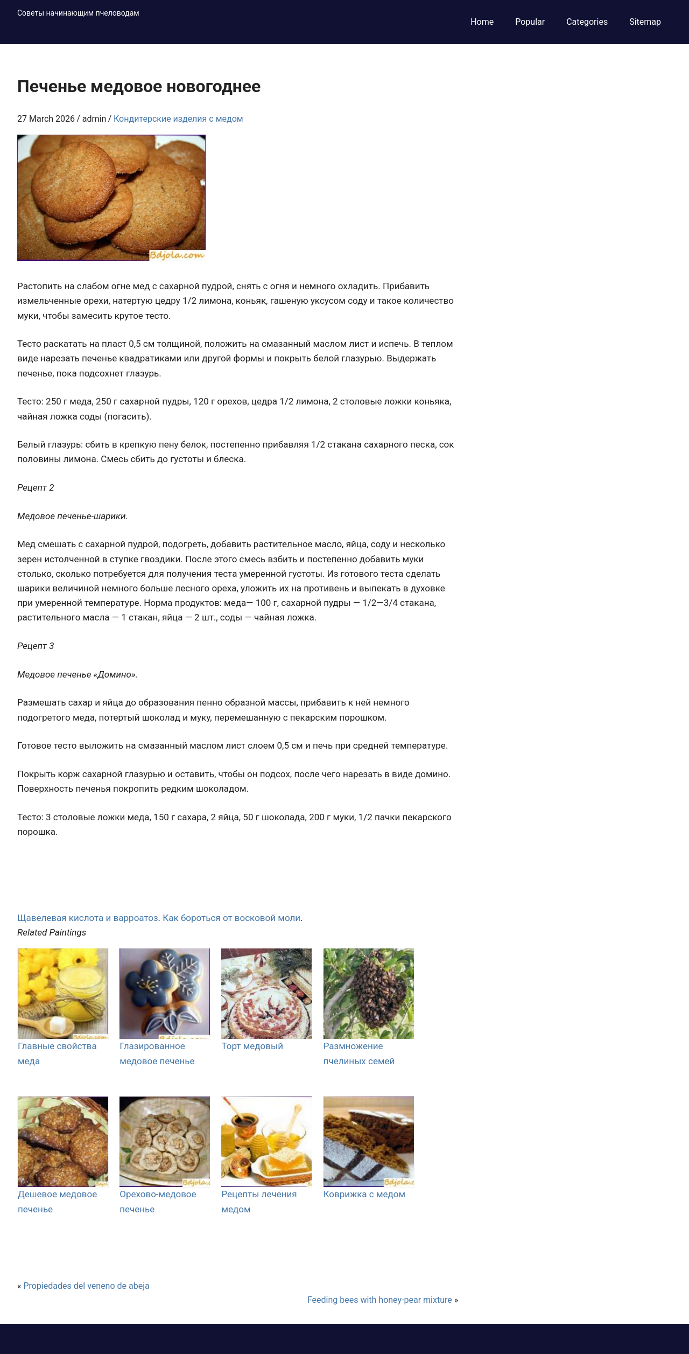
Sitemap (645, 22)
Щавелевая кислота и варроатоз (87, 917)
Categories (587, 22)
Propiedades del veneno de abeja (86, 1286)
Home (482, 22)
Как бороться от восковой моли (231, 917)
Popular (530, 22)
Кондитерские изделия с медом (178, 119)
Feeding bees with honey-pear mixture (379, 1300)
